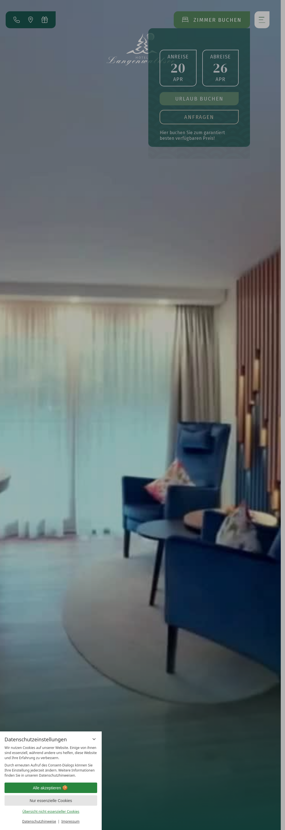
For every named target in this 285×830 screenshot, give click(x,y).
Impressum (70, 821)
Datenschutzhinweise (39, 821)
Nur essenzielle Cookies (51, 800)
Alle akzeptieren (51, 788)
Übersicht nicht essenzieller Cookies (50, 811)
